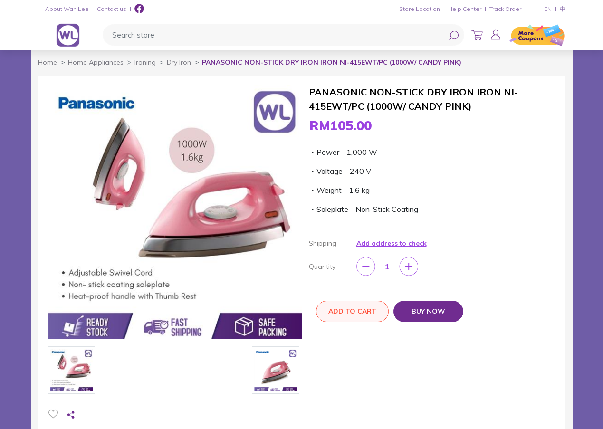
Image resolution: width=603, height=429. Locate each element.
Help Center (464, 8)
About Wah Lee (67, 8)
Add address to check (391, 243)
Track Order (505, 8)
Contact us (111, 8)
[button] (496, 34)
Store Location (419, 8)
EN (548, 8)
